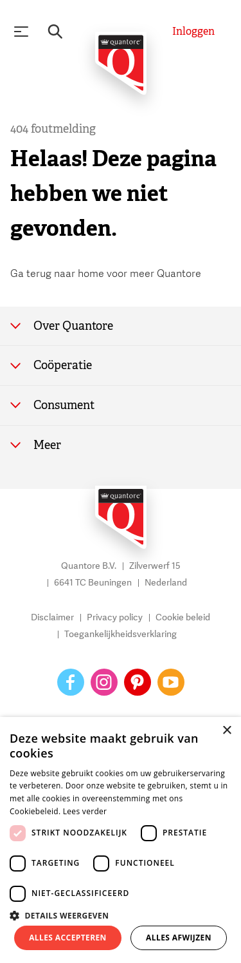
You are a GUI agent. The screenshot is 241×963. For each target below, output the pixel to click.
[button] (120, 914)
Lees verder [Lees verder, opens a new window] (85, 811)
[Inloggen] (193, 31)
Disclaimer (52, 618)
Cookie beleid (183, 618)
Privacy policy (115, 618)
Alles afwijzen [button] (178, 937)
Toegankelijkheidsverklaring (120, 635)
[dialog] (120, 840)
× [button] (226, 731)
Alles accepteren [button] (68, 937)
